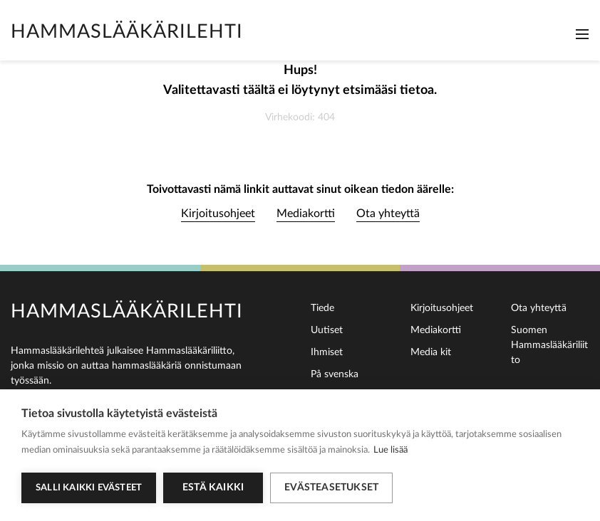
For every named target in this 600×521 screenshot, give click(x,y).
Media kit (430, 352)
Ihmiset (327, 352)
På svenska (334, 374)
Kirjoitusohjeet (218, 213)
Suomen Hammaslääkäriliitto (549, 345)
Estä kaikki (213, 488)
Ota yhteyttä (388, 213)
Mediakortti (305, 213)
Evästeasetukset (331, 488)
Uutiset (327, 330)
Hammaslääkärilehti (127, 31)
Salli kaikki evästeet (89, 488)
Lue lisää (390, 450)
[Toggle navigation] (582, 34)
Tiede (322, 308)
